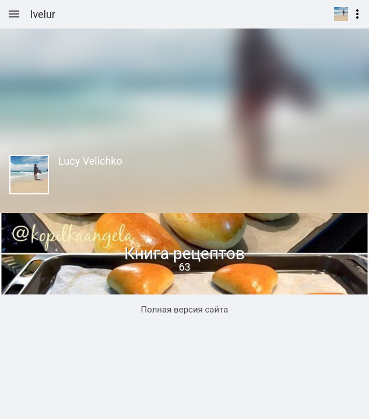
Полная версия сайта (185, 309)
